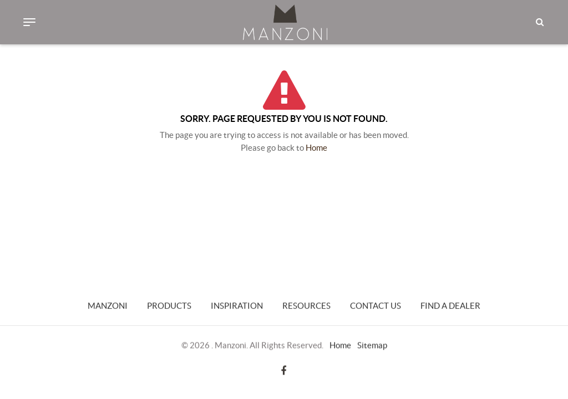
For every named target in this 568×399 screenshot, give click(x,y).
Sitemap (372, 345)
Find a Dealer (450, 306)
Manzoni (108, 306)
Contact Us (375, 306)
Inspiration (237, 306)
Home (316, 147)
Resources (306, 306)
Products (169, 306)
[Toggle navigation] (29, 22)
